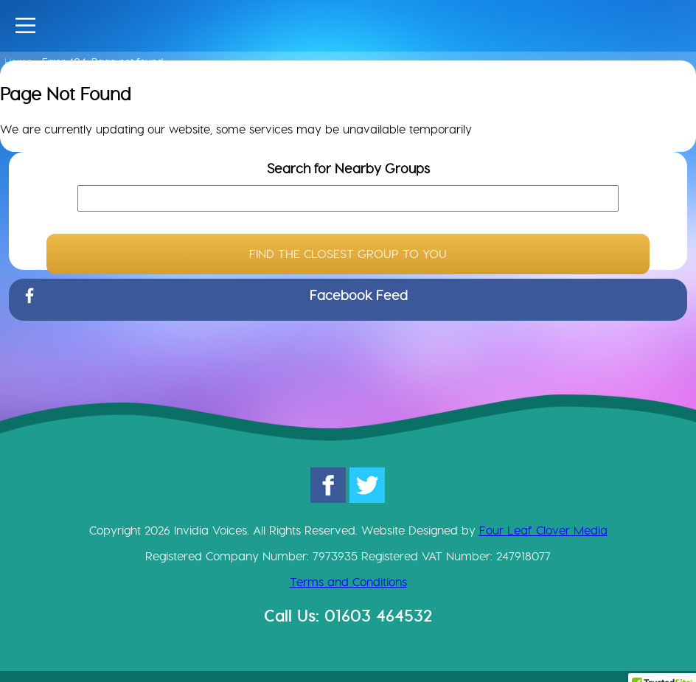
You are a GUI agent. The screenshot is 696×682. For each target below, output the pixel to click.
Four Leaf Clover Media (543, 530)
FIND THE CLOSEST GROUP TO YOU (348, 254)
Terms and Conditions (348, 582)
